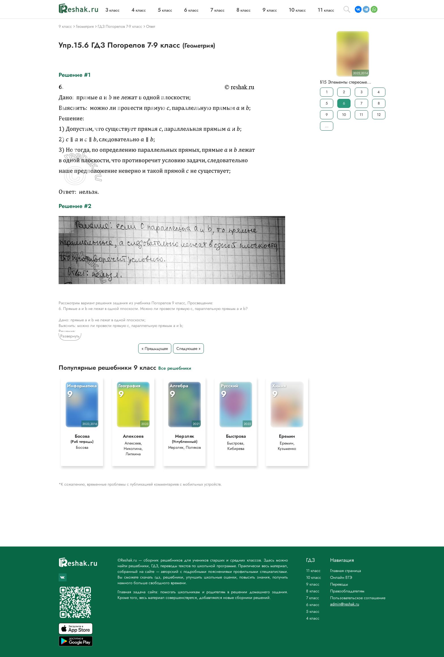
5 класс (312, 611)
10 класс (313, 577)
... (326, 126)
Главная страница (345, 570)
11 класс (313, 570)
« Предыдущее (155, 348)
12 (379, 114)
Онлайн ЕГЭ (341, 577)
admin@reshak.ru (344, 604)
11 (361, 114)
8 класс (312, 591)
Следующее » (188, 348)
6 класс (312, 604)
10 (344, 114)
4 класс (312, 618)
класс (112, 10)
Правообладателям (347, 591)
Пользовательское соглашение (357, 598)
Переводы (339, 584)
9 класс (312, 584)
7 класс (312, 598)
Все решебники (174, 368)
